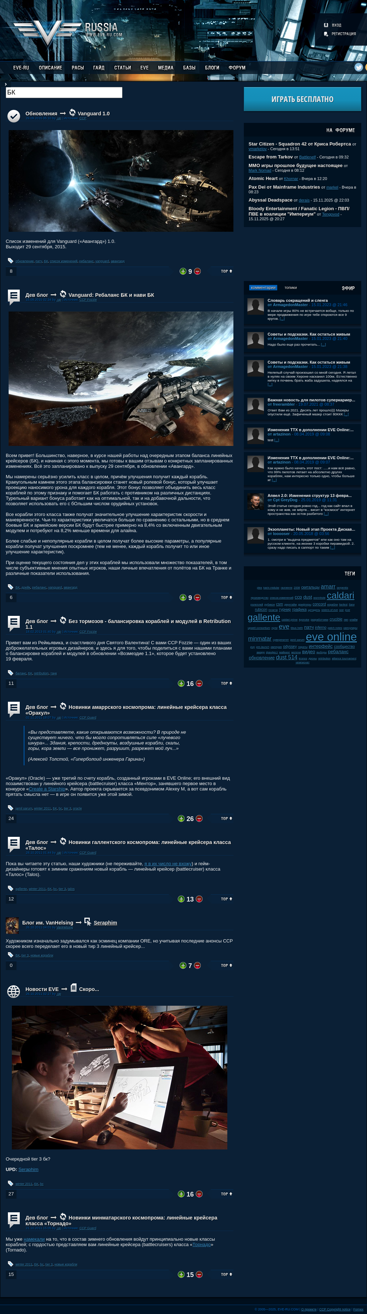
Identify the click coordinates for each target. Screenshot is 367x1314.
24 (11, 818)
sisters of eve (329, 610)
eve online (331, 637)
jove (347, 610)
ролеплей (257, 604)
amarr (328, 587)
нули (274, 628)
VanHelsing (64, 927)
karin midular (272, 587)
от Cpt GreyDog (282, 500)
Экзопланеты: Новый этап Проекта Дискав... (311, 529)
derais (304, 200)
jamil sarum (24, 808)
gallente (21, 889)
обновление (25, 261)
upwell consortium (259, 628)
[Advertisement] (302, 254)
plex (259, 587)
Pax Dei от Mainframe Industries (284, 187)
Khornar (291, 178)
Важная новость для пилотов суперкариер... (311, 400)
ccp (298, 597)
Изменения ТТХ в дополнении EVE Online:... (311, 430)
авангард (118, 261)
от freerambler (281, 404)
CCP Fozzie (88, 299)
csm (279, 604)
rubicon (261, 610)
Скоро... (89, 989)
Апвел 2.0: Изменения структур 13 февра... (310, 495)
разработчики (319, 619)
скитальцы (310, 587)
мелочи (296, 652)
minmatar (259, 639)
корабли (332, 604)
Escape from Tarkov (270, 157)
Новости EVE (42, 989)
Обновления (41, 113)
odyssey (290, 647)
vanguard (102, 261)
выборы (321, 652)
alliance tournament (344, 658)
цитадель (314, 610)
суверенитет (281, 639)
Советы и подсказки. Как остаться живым (309, 334)
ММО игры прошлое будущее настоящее (295, 165)
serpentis (342, 587)
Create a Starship (47, 789)
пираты (302, 647)
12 (11, 899)
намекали (34, 1239)
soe (341, 610)
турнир (285, 610)
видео (308, 651)
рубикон (269, 604)
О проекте (309, 1309)
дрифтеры (304, 604)
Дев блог (36, 295)
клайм (354, 619)
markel (332, 187)
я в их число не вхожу (167, 863)
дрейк (26, 587)
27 (11, 1194)
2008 (297, 587)
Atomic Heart (263, 178)
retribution (41, 673)
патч (39, 261)
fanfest (343, 604)
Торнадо (201, 1244)
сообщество (344, 647)
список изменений (64, 261)
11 (11, 683)
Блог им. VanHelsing (47, 923)
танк (53, 673)
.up (58, 118)
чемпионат (303, 662)
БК (46, 261)
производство (259, 597)
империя (276, 647)
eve (284, 626)
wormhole (319, 597)
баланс (21, 673)
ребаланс (86, 261)
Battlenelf (307, 157)
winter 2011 (42, 808)
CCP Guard (87, 717)
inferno (320, 628)
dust (307, 597)
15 (11, 1274)
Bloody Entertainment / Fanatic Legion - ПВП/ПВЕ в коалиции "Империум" (298, 211)
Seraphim (105, 923)
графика (299, 610)
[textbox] (64, 92)
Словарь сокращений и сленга (298, 300)
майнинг (284, 652)
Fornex (358, 1309)
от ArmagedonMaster (288, 305)
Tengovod (330, 214)
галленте (287, 587)
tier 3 (67, 808)
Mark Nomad (259, 170)
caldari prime (290, 619)
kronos (303, 658)
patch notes (335, 628)
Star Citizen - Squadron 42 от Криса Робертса (299, 144)
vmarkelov (257, 149)
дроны (312, 658)
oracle (77, 808)
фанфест (272, 652)
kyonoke (304, 619)
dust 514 (287, 657)
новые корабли (42, 955)
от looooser (279, 533)
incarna (273, 610)
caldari (340, 595)
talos (71, 889)
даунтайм (290, 604)
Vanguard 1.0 (94, 113)
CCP (82, 118)
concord (319, 604)
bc (60, 808)
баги (352, 604)
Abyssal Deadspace (270, 200)
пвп (346, 619)
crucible (336, 619)
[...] (282, 319)
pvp (252, 647)
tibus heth (297, 628)
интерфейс (321, 646)
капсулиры (351, 628)
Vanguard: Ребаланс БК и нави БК (111, 295)
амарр (261, 652)
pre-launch (262, 647)
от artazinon (279, 434)
